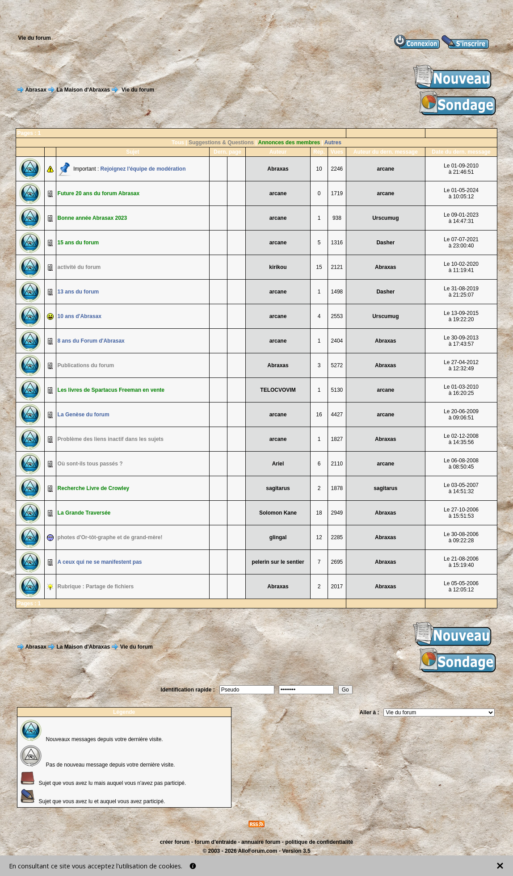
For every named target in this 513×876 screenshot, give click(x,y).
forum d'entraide (215, 842)
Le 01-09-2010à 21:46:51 (461, 169)
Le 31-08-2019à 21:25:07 (461, 291)
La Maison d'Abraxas (83, 90)
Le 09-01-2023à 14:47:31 (461, 218)
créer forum (175, 842)
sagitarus (278, 488)
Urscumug (385, 218)
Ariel (278, 464)
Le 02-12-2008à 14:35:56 (461, 439)
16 (319, 414)
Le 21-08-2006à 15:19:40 (461, 562)
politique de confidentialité (319, 842)
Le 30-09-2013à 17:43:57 (461, 341)
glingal (278, 537)
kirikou (277, 267)
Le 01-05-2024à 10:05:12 (461, 193)
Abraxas (277, 169)
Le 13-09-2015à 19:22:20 (461, 316)
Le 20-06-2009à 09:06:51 (461, 414)
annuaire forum (260, 842)
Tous (178, 142)
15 (319, 267)
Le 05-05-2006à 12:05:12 (461, 586)
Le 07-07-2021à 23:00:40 (461, 242)
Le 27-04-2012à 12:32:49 (461, 365)
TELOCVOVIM (277, 390)
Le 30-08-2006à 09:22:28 (461, 537)
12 (319, 537)
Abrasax (35, 90)
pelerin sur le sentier (278, 562)
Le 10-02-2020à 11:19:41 (461, 267)
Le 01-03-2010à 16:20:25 (461, 390)
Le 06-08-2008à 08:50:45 (461, 463)
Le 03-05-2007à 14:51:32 (461, 488)
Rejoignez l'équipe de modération (143, 169)
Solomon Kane (278, 513)
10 (319, 169)
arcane (385, 169)
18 (319, 513)
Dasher (385, 242)
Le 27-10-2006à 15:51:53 (461, 513)
